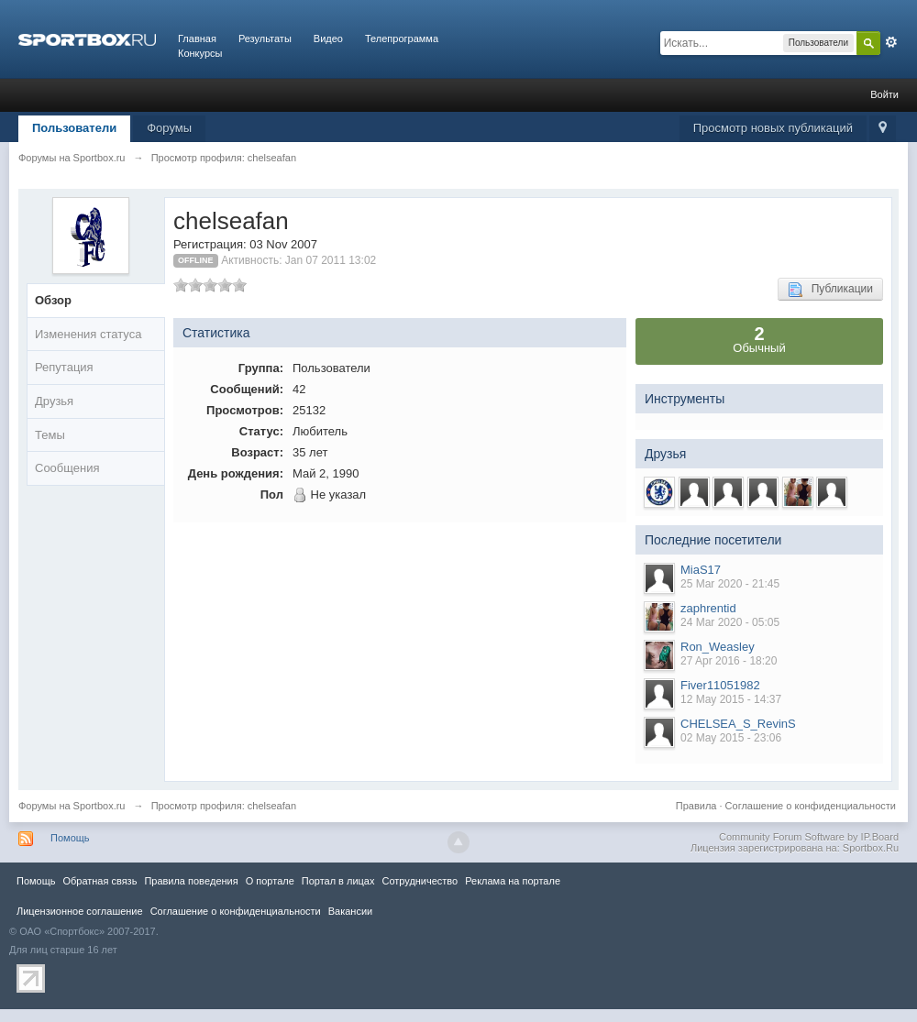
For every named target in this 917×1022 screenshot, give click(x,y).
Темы (50, 435)
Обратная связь (99, 880)
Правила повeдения (191, 880)
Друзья (54, 401)
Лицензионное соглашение (80, 911)
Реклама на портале (512, 880)
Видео (328, 38)
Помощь (70, 837)
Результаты (265, 38)
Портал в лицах (338, 880)
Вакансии (350, 911)
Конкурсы (200, 53)
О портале (270, 880)
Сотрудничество (419, 880)
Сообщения (67, 468)
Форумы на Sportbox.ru (72, 805)
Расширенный (891, 42)
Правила (696, 805)
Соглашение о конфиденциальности (810, 805)
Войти (884, 94)
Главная (197, 38)
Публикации (830, 289)
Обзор (53, 300)
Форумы (169, 128)
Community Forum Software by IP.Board (809, 836)
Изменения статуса (88, 334)
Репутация (64, 367)
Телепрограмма (401, 38)
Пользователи (74, 128)
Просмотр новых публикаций (773, 128)
